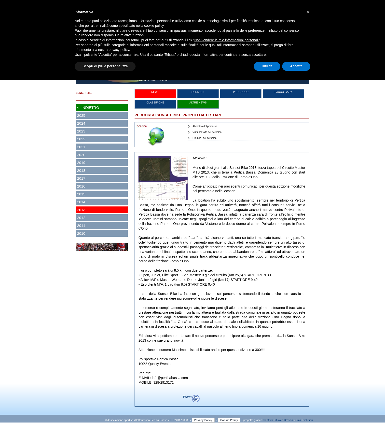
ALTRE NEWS (198, 102)
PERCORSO (240, 91)
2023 (81, 131)
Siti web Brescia (283, 420)
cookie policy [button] (154, 26)
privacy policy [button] (119, 50)
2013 (81, 210)
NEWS (155, 91)
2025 (81, 115)
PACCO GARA (283, 91)
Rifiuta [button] (267, 66)
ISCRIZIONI (198, 91)
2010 (81, 233)
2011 (81, 225)
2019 (81, 162)
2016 (81, 186)
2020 (81, 155)
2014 (81, 202)
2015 (81, 194)
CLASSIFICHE (155, 102)
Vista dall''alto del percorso (206, 132)
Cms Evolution (304, 420)
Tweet (187, 397)
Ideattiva (268, 420)
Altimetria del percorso (204, 126)
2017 (81, 178)
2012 (81, 218)
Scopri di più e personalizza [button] (105, 66)
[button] (308, 12)
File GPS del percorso (204, 138)
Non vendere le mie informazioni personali (226, 40)
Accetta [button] (296, 66)
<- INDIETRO (88, 107)
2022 (81, 139)
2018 (81, 170)
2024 (81, 123)
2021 (81, 147)
